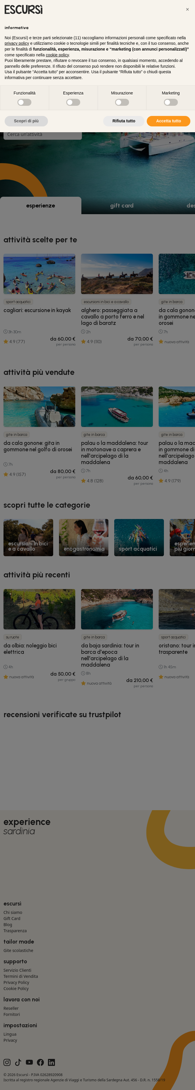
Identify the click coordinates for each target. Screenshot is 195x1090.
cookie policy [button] (57, 55)
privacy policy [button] (17, 43)
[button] (187, 9)
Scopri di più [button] (26, 121)
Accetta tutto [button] (168, 121)
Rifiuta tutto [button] (123, 121)
